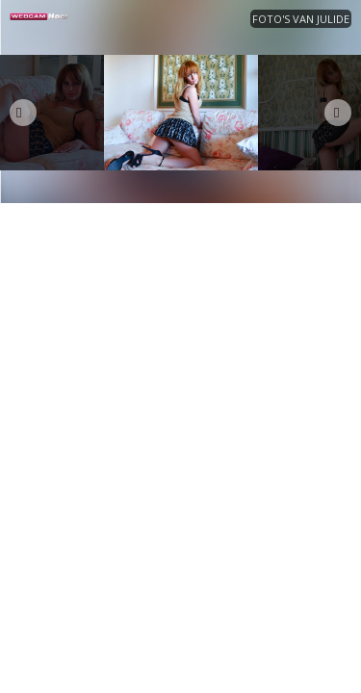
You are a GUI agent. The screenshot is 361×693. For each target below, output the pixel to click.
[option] (181, 112)
